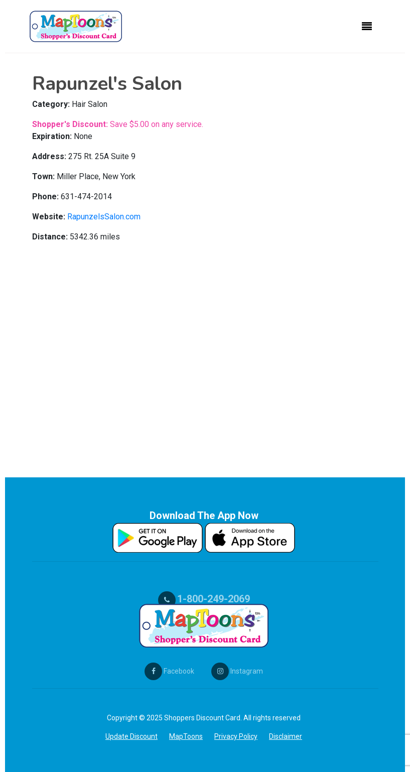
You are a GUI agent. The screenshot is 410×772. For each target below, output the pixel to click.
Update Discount (131, 736)
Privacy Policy (235, 736)
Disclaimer (285, 736)
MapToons (186, 736)
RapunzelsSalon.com (104, 216)
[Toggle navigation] (366, 26)
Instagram (237, 671)
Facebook (169, 671)
